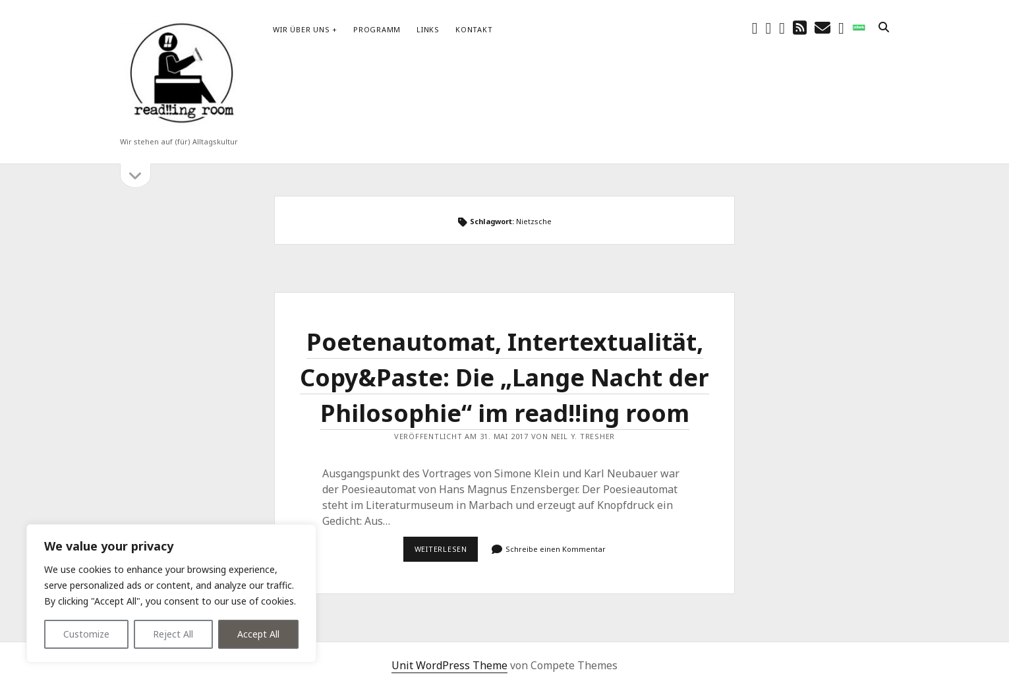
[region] (171, 593)
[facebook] (755, 27)
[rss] (800, 27)
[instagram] (769, 27)
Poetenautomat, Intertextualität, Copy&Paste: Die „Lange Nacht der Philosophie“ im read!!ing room (504, 377)
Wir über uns (301, 29)
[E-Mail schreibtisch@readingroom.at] (822, 27)
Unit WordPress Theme (449, 665)
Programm (377, 29)
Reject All (173, 634)
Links (428, 29)
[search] (884, 28)
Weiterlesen (446, 552)
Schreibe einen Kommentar (555, 549)
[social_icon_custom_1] (858, 27)
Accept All (258, 634)
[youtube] (782, 27)
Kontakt (473, 29)
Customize (86, 634)
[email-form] (841, 27)
